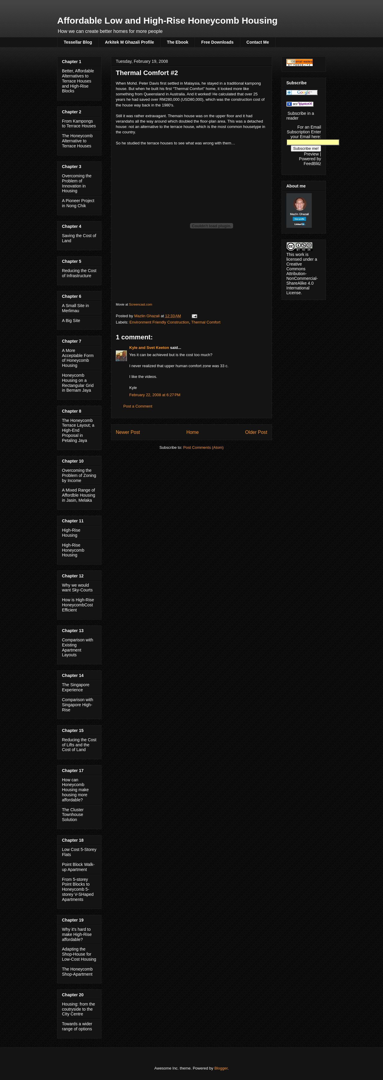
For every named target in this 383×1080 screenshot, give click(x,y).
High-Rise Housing (71, 533)
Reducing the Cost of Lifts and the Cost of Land (79, 744)
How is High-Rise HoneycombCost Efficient (78, 604)
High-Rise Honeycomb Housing (73, 550)
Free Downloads (217, 42)
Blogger (220, 1068)
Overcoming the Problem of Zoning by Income (79, 475)
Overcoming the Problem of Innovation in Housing (77, 183)
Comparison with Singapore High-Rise (77, 704)
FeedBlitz (312, 163)
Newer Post (128, 432)
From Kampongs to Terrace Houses (79, 124)
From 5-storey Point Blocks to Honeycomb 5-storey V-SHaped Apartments (78, 889)
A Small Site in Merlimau (75, 308)
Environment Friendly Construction (159, 322)
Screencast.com (140, 304)
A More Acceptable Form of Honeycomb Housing (78, 358)
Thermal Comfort (206, 322)
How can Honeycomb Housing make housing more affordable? (75, 789)
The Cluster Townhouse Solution (72, 814)
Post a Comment (137, 406)
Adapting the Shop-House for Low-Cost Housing (79, 954)
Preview (311, 154)
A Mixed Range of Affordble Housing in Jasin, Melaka (78, 495)
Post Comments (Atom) (203, 447)
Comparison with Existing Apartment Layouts (77, 647)
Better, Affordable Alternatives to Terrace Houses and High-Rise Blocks (78, 80)
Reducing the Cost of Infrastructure (79, 273)
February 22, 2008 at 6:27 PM (154, 395)
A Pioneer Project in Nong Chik (78, 203)
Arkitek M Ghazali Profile (129, 42)
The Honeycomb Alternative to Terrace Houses (77, 140)
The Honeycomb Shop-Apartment (77, 972)
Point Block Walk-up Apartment (78, 867)
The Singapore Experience (75, 687)
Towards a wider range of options (77, 1026)
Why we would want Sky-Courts (77, 588)
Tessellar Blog (78, 42)
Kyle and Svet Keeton (149, 347)
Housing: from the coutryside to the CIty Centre (78, 1009)
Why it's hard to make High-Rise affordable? (77, 934)
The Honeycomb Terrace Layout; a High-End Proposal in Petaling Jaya (78, 430)
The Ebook (178, 42)
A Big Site (71, 320)
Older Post (256, 432)
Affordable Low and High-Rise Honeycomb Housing (167, 20)
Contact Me (258, 42)
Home (192, 432)
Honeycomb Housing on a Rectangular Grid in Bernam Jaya (78, 383)
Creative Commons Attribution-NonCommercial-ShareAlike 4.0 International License (302, 278)
